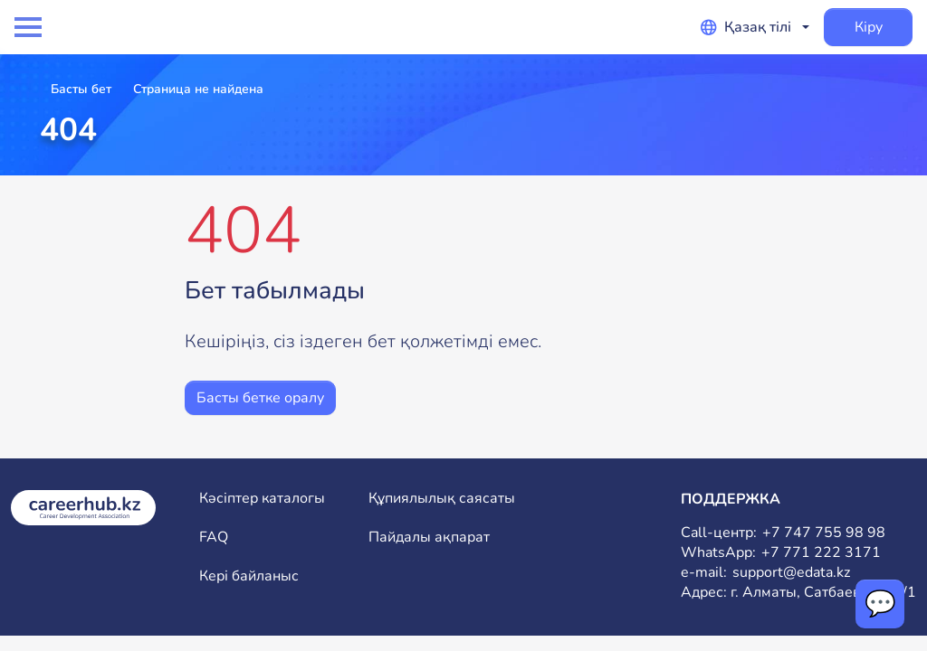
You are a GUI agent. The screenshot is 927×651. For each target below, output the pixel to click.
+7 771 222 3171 (821, 552)
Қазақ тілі (746, 27)
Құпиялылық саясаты (441, 498)
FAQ (213, 537)
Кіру (869, 27)
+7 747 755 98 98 (823, 533)
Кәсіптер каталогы (262, 498)
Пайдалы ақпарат (429, 537)
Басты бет (81, 89)
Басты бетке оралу (260, 398)
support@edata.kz (791, 572)
